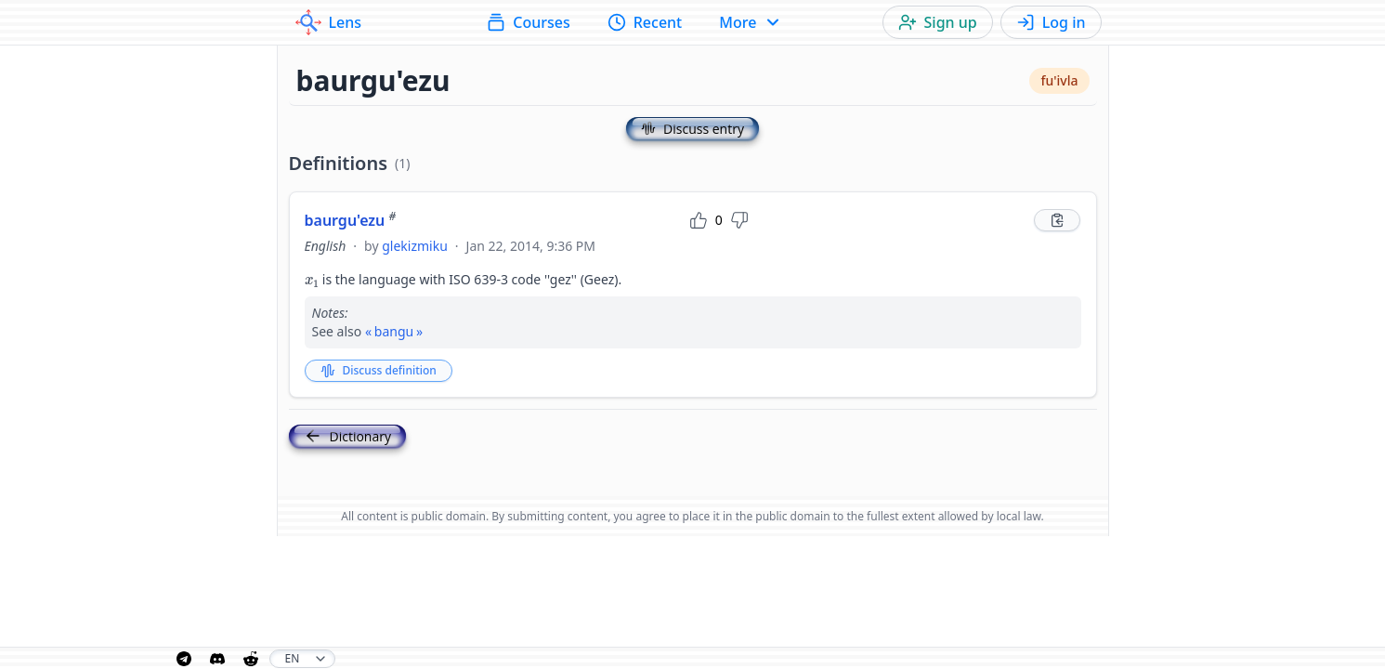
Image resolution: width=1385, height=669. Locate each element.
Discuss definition (378, 370)
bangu (393, 331)
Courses (528, 22)
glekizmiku (415, 246)
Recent (645, 22)
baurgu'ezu (351, 220)
